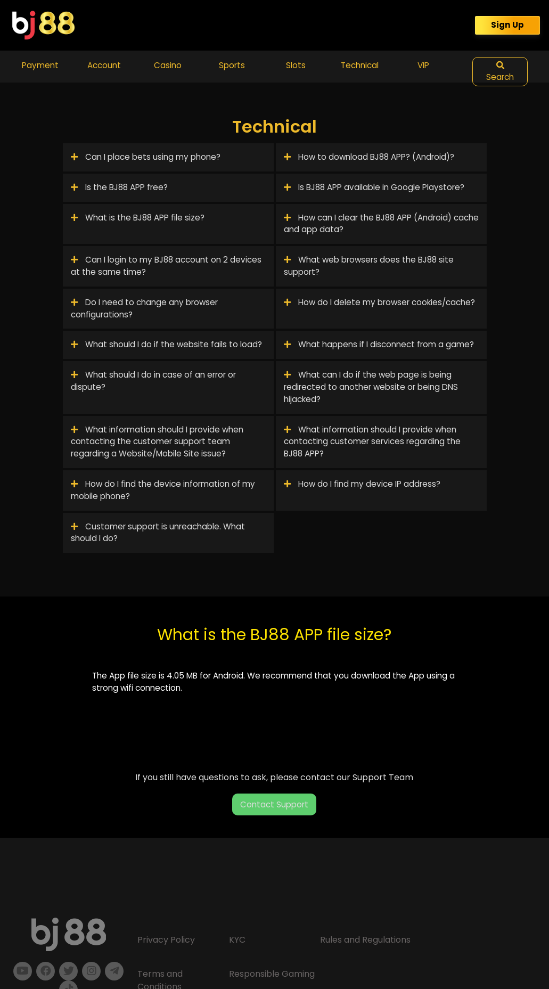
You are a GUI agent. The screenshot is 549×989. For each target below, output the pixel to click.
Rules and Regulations (365, 940)
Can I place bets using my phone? (145, 156)
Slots (296, 65)
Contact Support (274, 804)
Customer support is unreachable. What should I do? (158, 532)
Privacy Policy (166, 940)
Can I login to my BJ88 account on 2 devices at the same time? (166, 265)
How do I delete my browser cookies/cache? (379, 302)
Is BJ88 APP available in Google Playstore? (374, 187)
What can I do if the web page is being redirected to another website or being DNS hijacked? (371, 387)
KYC (237, 940)
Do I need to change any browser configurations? (144, 308)
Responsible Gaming (272, 974)
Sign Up (507, 24)
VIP (423, 65)
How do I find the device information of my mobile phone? (163, 490)
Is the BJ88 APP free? (119, 187)
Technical (360, 65)
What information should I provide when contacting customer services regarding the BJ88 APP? (372, 442)
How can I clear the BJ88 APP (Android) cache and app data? (381, 223)
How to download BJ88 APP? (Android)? (369, 156)
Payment (40, 65)
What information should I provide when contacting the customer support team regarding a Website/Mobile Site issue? (157, 442)
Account (104, 65)
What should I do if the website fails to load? (166, 344)
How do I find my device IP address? (362, 483)
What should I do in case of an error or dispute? (153, 381)
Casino (168, 65)
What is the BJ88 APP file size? (137, 217)
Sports (232, 65)
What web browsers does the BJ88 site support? (369, 265)
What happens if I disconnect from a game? (379, 344)
